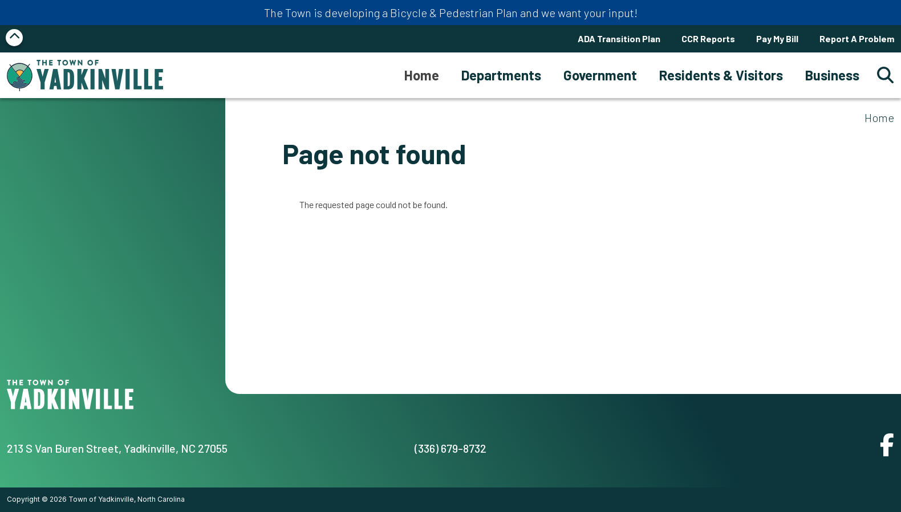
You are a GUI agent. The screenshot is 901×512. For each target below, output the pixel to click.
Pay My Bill (777, 38)
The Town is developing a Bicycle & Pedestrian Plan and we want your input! (451, 12)
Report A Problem (856, 38)
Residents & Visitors (721, 75)
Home (879, 117)
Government (600, 75)
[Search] (882, 75)
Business (832, 75)
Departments (501, 75)
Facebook (887, 444)
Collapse (14, 37)
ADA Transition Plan (619, 38)
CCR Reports (708, 38)
